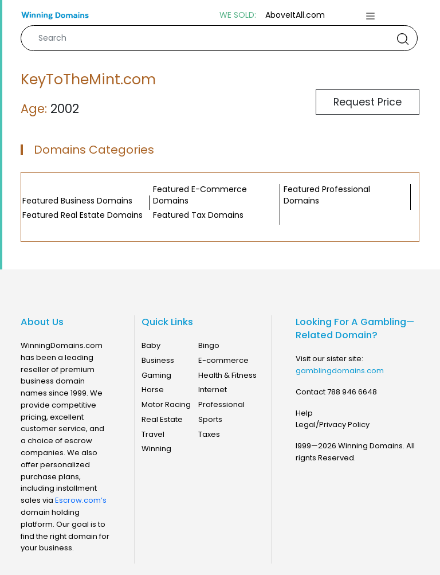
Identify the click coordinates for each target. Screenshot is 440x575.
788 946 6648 (352, 391)
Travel (153, 434)
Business (158, 360)
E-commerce (223, 360)
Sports (210, 419)
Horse (153, 389)
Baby (151, 345)
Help (304, 413)
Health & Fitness (227, 375)
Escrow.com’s (81, 500)
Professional (221, 404)
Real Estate (162, 419)
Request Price (367, 102)
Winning (156, 448)
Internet (212, 389)
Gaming (156, 375)
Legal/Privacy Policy (333, 424)
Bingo (208, 345)
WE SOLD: (237, 15)
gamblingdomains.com (340, 370)
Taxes (209, 434)
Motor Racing (166, 404)
